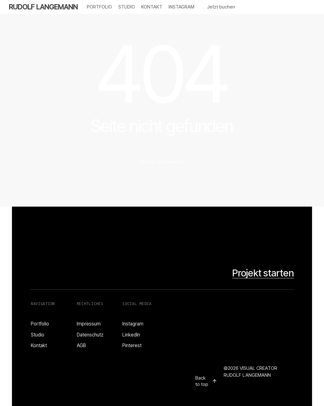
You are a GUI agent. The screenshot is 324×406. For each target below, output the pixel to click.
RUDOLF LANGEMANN (43, 6)
